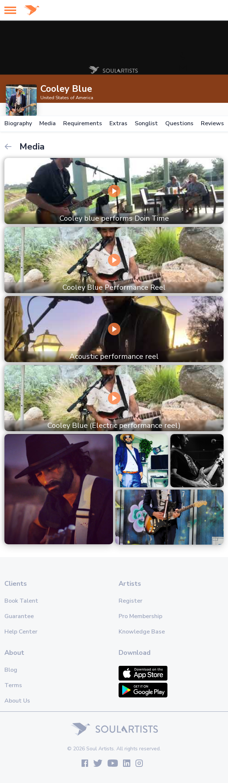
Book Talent (21, 601)
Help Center (20, 631)
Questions (179, 123)
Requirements (82, 123)
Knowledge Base (142, 631)
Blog (10, 670)
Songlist (146, 123)
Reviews (212, 123)
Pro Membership (140, 616)
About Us (17, 700)
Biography (18, 123)
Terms (13, 685)
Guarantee (19, 616)
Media (47, 123)
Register (130, 601)
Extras (118, 123)
